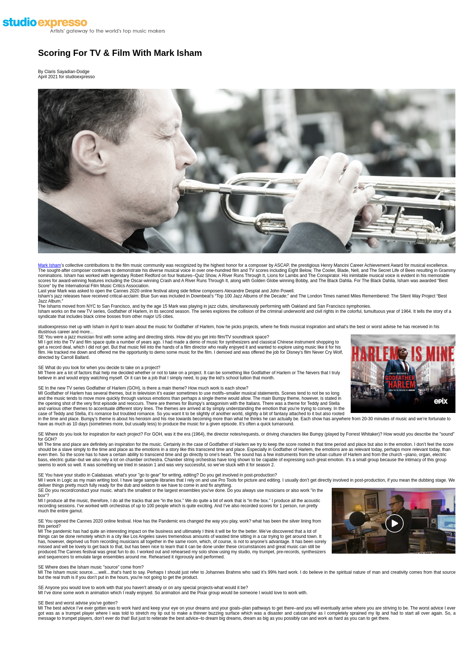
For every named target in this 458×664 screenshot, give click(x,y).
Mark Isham (49, 265)
